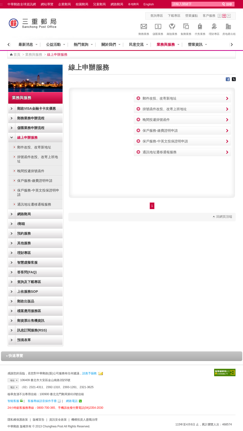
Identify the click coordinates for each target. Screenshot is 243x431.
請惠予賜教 (89, 373)
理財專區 (214, 28)
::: (1, 4)
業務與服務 (166, 44)
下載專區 (174, 15)
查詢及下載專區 (29, 282)
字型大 (229, 16)
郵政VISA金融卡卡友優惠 (36, 108)
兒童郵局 (99, 4)
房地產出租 (229, 28)
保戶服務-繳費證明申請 (34, 181)
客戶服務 (209, 15)
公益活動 (53, 44)
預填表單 (24, 340)
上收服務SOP (27, 291)
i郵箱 (21, 224)
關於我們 (108, 44)
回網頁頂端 (224, 216)
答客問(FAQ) (27, 272)
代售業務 (200, 28)
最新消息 (25, 44)
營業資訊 (195, 44)
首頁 (17, 54)
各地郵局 (133, 4)
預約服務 (24, 233)
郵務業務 (144, 28)
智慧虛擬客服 (27, 262)
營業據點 (191, 15)
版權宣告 (38, 419)
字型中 (224, 16)
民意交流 (136, 44)
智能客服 (13, 401)
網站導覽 (47, 4)
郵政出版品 (25, 301)
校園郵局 (82, 4)
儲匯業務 (158, 28)
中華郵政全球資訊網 (22, 4)
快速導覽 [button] (14, 356)
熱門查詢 (81, 44)
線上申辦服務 (27, 137)
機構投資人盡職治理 (84, 419)
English (149, 4)
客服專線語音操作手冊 (42, 401)
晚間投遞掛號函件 (30, 171)
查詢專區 (156, 15)
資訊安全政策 (58, 419)
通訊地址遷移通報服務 (34, 204)
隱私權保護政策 (18, 419)
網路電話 (72, 401)
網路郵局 (117, 4)
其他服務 (24, 243)
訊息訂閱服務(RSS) (32, 330)
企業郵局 (64, 4)
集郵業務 (186, 28)
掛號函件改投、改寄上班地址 (37, 159)
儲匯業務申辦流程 (30, 128)
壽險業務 (172, 28)
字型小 (219, 16)
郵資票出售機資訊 (30, 321)
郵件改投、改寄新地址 (34, 147)
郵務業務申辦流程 (30, 118)
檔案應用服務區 (29, 311)
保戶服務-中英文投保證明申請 (38, 192)
